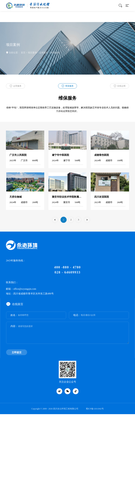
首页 (23, 52)
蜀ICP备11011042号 (95, 409)
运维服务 (43, 52)
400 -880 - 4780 (67, 267)
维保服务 (55, 52)
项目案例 (32, 52)
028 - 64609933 (67, 272)
